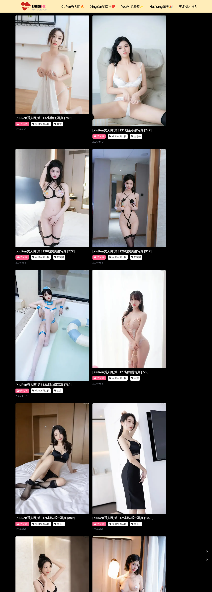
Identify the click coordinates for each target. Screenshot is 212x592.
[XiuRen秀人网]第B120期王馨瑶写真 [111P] (36, 448)
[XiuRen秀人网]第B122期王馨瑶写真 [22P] (83, 356)
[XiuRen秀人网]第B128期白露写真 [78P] (83, 179)
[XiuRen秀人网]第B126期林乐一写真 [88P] (36, 271)
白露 (104, 187)
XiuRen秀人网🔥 (72, 6)
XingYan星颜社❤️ (102, 6)
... (176, 564)
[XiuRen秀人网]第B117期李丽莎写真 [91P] (36, 540)
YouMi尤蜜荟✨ (132, 6)
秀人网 (22, 87)
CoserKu (123, 584)
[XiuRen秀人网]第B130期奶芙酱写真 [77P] (129, 79)
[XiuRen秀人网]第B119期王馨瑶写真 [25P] (83, 441)
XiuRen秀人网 (41, 87)
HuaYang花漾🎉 (161, 6)
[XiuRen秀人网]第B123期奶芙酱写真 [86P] (36, 356)
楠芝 (58, 87)
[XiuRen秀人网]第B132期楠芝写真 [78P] (36, 79)
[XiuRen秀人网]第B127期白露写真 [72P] (129, 171)
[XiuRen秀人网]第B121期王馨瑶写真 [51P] (129, 356)
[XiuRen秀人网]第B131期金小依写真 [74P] (83, 87)
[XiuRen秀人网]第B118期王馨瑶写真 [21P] (129, 441)
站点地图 (110, 584)
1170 (184, 564)
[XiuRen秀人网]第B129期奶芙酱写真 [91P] (36, 171)
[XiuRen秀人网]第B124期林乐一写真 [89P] (129, 271)
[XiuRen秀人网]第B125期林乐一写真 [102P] (83, 271)
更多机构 (186, 6)
